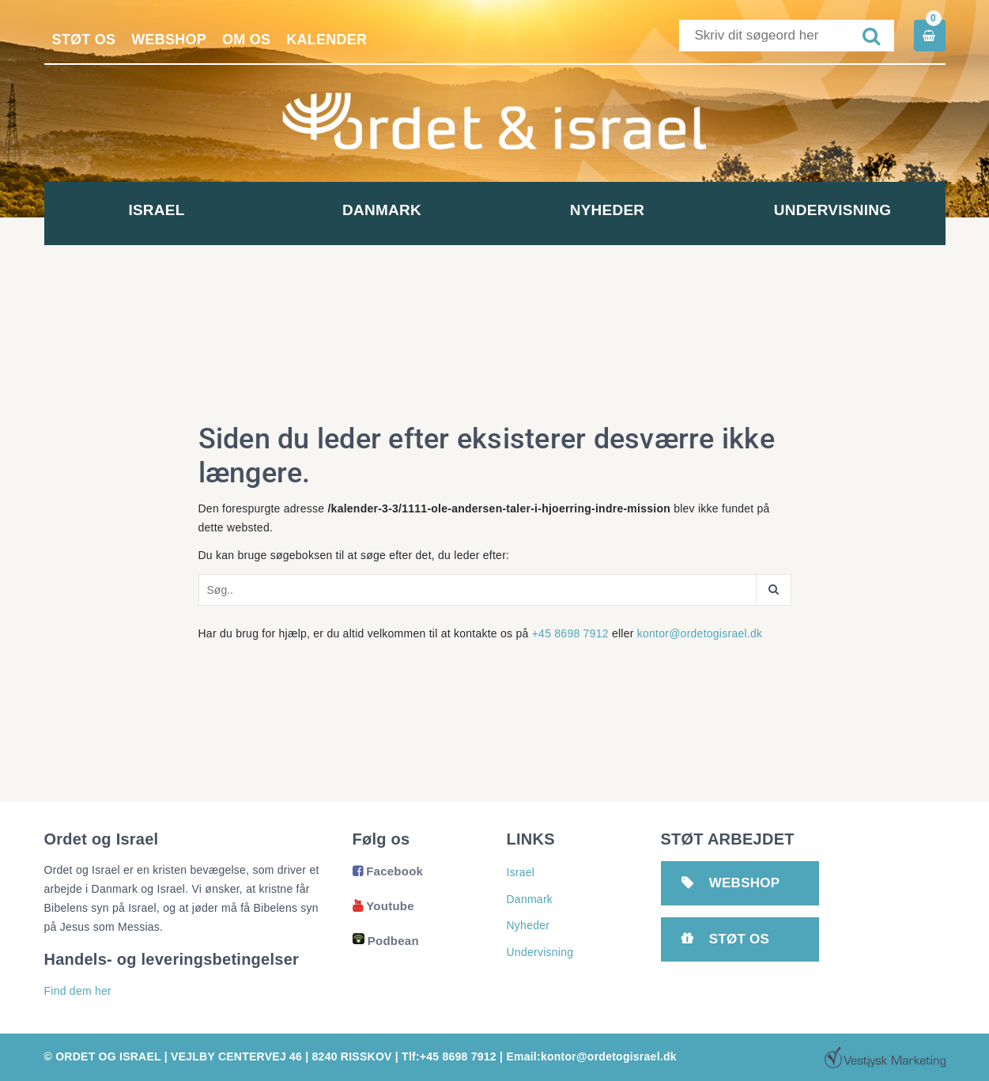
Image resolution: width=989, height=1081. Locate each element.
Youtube (383, 906)
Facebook (388, 871)
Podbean (386, 940)
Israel (156, 210)
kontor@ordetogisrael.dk (700, 633)
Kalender (326, 39)
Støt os (84, 39)
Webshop (168, 39)
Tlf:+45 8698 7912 (449, 1056)
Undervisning (832, 210)
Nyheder (607, 210)
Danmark (381, 210)
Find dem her (77, 991)
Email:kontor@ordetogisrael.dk (591, 1056)
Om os (246, 39)
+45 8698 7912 (570, 633)
